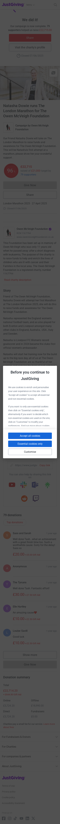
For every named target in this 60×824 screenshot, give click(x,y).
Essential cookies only (30, 443)
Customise (30, 451)
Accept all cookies (30, 435)
